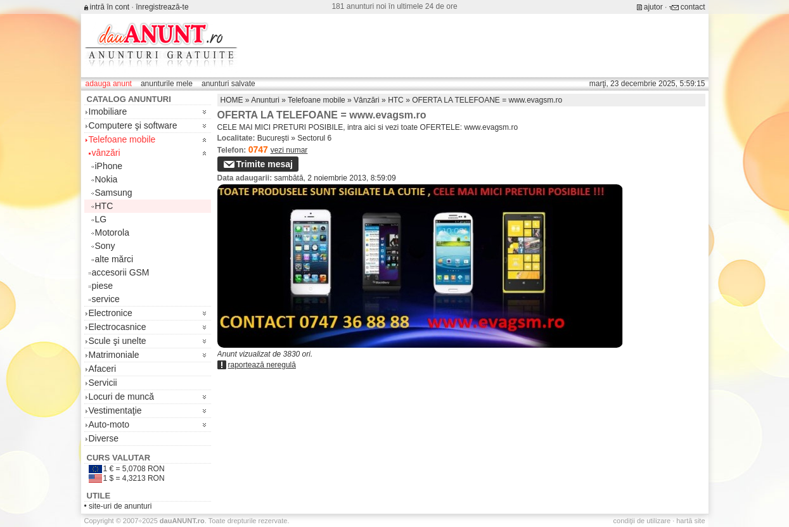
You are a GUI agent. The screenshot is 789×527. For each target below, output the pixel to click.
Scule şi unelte (117, 341)
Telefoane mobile (122, 139)
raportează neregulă (262, 364)
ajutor (653, 7)
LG (101, 219)
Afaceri (103, 369)
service (106, 299)
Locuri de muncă (122, 396)
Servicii (103, 383)
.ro (182, 520)
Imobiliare (108, 111)
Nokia (106, 179)
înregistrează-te (162, 7)
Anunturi (265, 100)
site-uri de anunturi (120, 506)
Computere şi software (133, 125)
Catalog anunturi (129, 99)
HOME (232, 100)
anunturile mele (167, 83)
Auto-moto (109, 424)
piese (102, 286)
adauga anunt (109, 83)
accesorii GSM (121, 272)
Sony (105, 246)
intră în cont (110, 7)
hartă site (690, 520)
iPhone (109, 166)
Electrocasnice (117, 327)
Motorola (112, 232)
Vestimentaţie (115, 410)
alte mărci (114, 259)
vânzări (106, 153)
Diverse (104, 438)
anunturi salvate (228, 83)
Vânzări (367, 100)
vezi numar (289, 150)
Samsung (113, 192)
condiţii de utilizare (642, 520)
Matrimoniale (114, 355)
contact (693, 7)
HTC (104, 206)
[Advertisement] (474, 45)
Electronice (110, 313)
